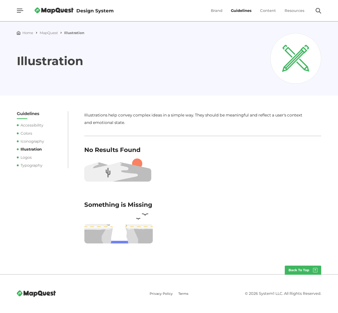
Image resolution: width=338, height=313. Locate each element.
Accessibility (32, 125)
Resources (294, 11)
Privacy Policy (161, 293)
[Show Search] (318, 11)
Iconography (32, 141)
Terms (183, 293)
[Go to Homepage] (74, 10)
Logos (26, 157)
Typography (31, 165)
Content (268, 11)
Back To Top (299, 270)
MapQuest (49, 33)
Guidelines (241, 11)
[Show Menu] (20, 10)
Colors (26, 133)
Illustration (74, 33)
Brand (216, 11)
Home (27, 33)
